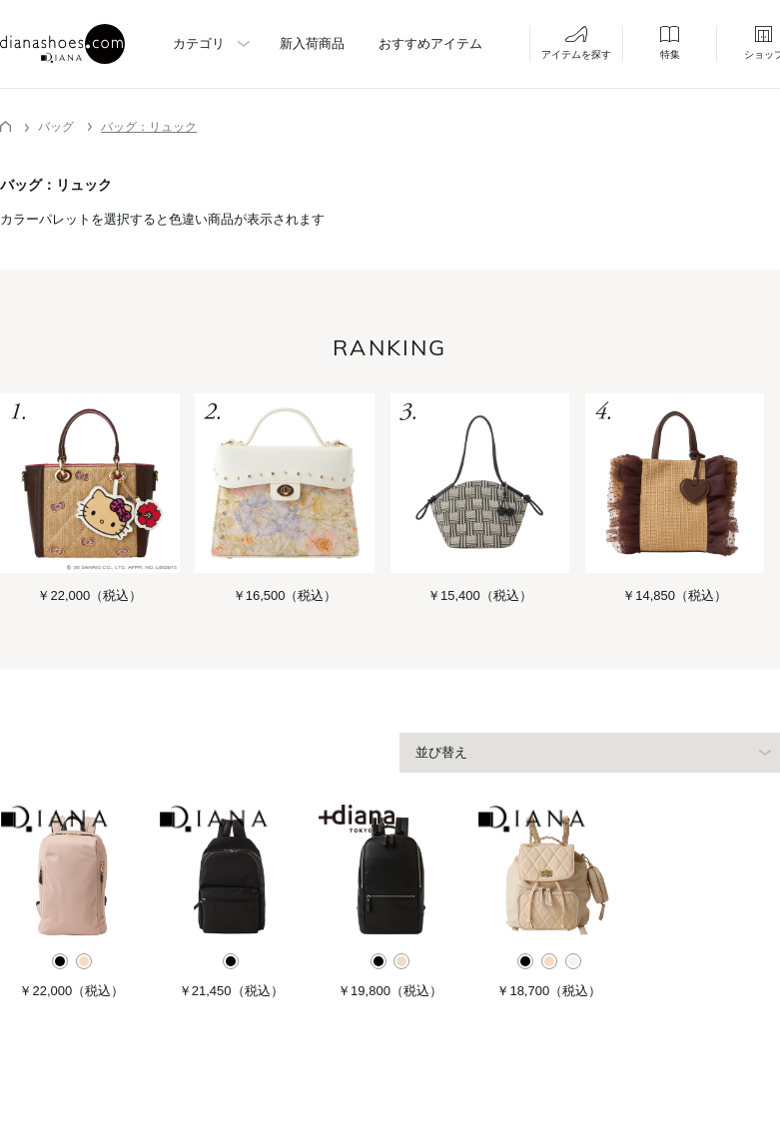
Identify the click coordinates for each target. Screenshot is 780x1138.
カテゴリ (199, 43)
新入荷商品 (312, 43)
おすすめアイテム (430, 43)
